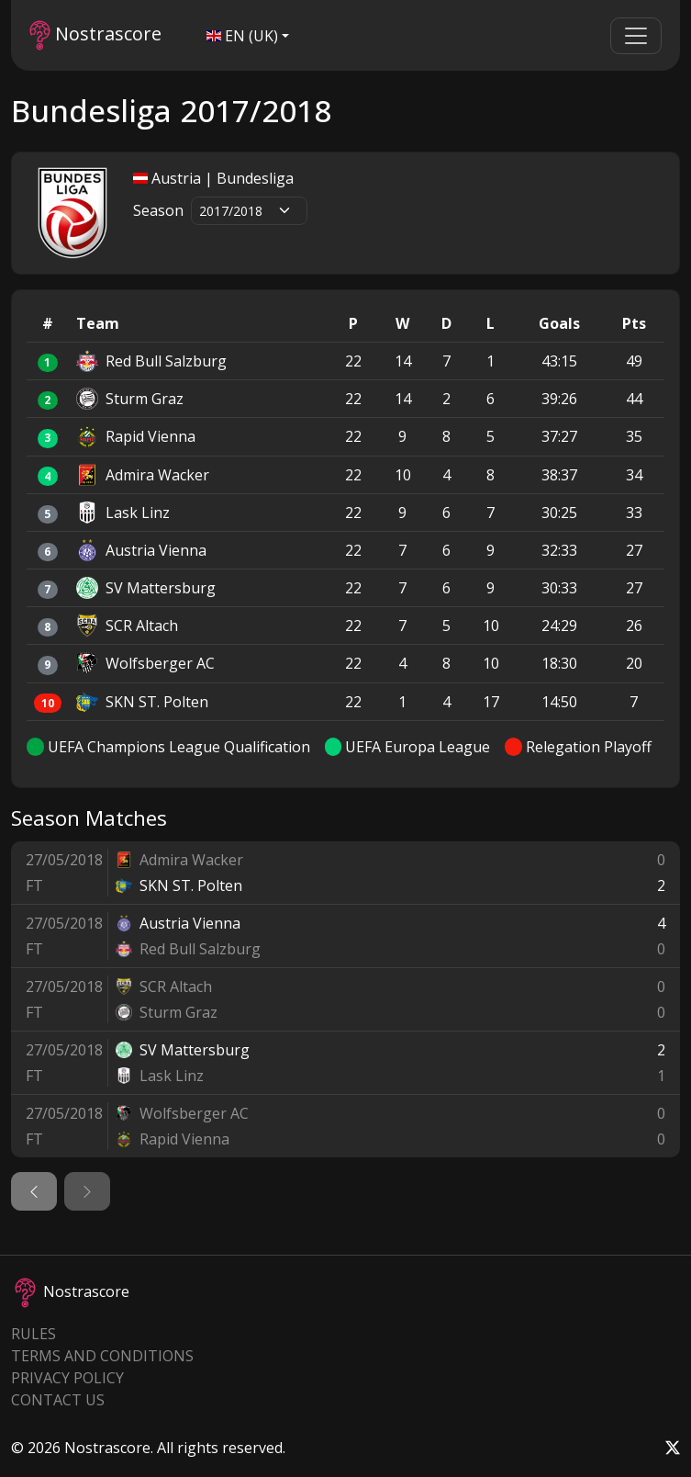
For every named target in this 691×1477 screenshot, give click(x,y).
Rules (33, 1334)
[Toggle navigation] (636, 35)
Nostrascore (95, 35)
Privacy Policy (67, 1378)
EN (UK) (242, 36)
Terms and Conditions (102, 1356)
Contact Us (58, 1400)
